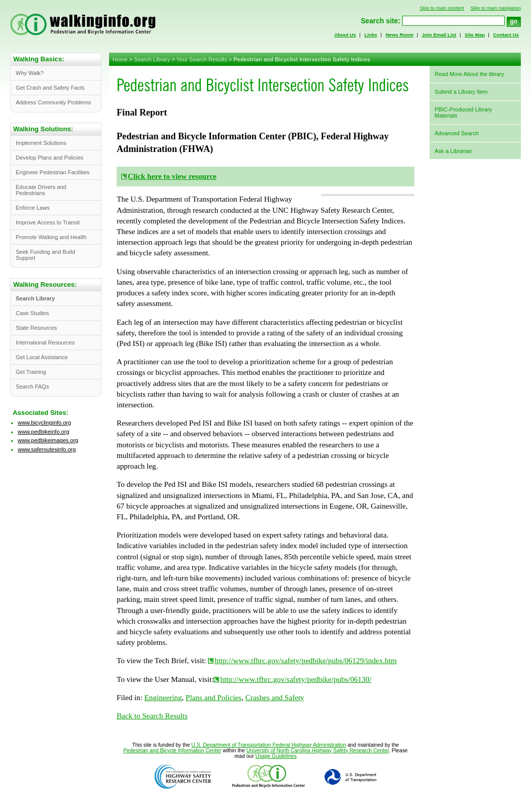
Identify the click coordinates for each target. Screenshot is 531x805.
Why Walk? (30, 73)
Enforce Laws (33, 208)
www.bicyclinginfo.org (44, 422)
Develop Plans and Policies (49, 158)
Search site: (380, 21)
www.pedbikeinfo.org (43, 432)
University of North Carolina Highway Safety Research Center (317, 750)
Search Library (152, 59)
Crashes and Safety (274, 698)
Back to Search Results (152, 716)
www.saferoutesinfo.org (47, 449)
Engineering (163, 698)
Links (370, 34)
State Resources (36, 328)
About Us (345, 34)
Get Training (31, 372)
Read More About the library (469, 74)
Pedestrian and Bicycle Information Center (172, 750)
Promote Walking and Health (51, 237)
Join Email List (439, 34)
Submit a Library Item (461, 92)
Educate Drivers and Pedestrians (41, 190)
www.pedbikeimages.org (48, 440)
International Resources (45, 342)
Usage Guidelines (275, 756)
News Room (399, 34)
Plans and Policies (213, 698)
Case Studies (32, 313)
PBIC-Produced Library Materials (463, 112)
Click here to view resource (172, 176)
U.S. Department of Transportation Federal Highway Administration (268, 745)
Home (120, 59)
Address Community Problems (53, 102)
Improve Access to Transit (48, 222)
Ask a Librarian (453, 151)
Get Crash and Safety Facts (50, 88)
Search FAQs (32, 387)
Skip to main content (442, 8)
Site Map (475, 34)
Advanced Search (457, 133)
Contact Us (506, 34)
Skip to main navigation (495, 8)
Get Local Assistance (42, 357)
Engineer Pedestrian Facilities (53, 172)
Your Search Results (201, 59)
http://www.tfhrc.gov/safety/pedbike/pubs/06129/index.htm (306, 661)
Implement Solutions (41, 143)
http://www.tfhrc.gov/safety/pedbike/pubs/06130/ (295, 679)
